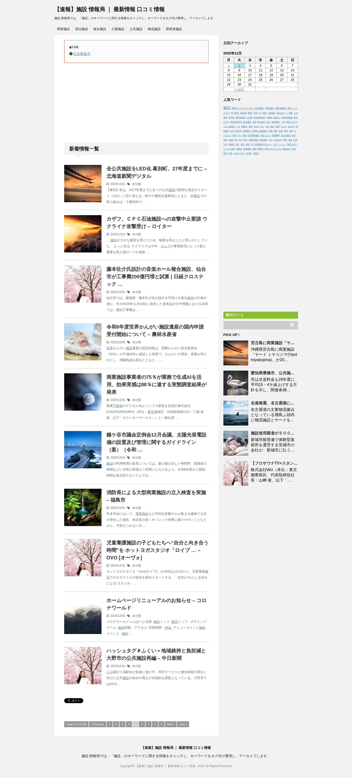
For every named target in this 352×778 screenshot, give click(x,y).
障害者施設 (174, 29)
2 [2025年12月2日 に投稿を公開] (239, 65)
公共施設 (136, 29)
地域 (250, 126)
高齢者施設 (280, 108)
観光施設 (247, 122)
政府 (272, 126)
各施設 (231, 144)
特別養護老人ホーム (263, 144)
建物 (254, 149)
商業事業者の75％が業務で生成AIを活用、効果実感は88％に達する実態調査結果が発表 (156, 384)
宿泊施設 (81, 29)
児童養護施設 (287, 117)
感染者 (243, 113)
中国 (230, 153)
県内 (236, 113)
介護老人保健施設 (259, 131)
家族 (225, 140)
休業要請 (247, 149)
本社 (271, 140)
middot (236, 153)
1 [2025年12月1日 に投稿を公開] (229, 65)
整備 (271, 131)
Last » (183, 724)
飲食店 (226, 131)
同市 (241, 140)
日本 (225, 144)
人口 (109, 672)
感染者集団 (240, 117)
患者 (245, 135)
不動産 (118, 406)
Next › (170, 724)
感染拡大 (281, 113)
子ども (284, 126)
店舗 (294, 149)
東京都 (152, 412)
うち (238, 126)
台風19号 (278, 140)
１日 (275, 144)
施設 (171, 190)
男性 (276, 131)
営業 (234, 135)
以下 (243, 153)
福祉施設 (276, 122)
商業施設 (63, 29)
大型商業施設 (253, 135)
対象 (291, 113)
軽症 (246, 140)
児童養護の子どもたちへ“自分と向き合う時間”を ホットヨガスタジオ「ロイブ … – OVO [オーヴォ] (157, 550)
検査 (248, 144)
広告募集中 (82, 54)
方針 (267, 126)
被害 (286, 131)
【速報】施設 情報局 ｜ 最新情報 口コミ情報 (109, 9)
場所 (243, 144)
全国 (254, 122)
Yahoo (256, 126)
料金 (168, 628)
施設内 (277, 117)
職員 (250, 113)
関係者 (260, 149)
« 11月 (239, 89)
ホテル (226, 122)
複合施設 (99, 29)
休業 (225, 153)
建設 (281, 131)
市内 (255, 113)
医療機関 (276, 135)
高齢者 (244, 126)
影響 (264, 113)
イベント (282, 144)
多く (262, 126)
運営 (290, 140)
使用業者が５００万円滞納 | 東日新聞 (288, 433)
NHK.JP (291, 126)
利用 (278, 126)
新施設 (239, 149)
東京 (296, 117)
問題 (285, 140)
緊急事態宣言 (236, 122)
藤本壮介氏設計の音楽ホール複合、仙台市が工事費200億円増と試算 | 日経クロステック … (156, 276)
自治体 (248, 153)
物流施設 (154, 29)
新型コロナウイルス (242, 108)
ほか (269, 122)
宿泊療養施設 (259, 117)
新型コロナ (266, 135)
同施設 (270, 117)
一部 (283, 122)
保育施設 (247, 131)
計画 (295, 140)
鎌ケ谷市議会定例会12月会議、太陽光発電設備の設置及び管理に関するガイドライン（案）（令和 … (156, 442)
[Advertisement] (136, 103)
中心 (239, 135)
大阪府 (231, 140)
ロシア (165, 246)
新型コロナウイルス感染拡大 (278, 149)
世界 (109, 348)
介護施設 (117, 29)
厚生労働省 (286, 135)
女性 (232, 131)
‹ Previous (97, 724)
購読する (235, 315)
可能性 (256, 153)
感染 (289, 108)
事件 (294, 135)
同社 (237, 144)
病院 (291, 131)
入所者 (249, 117)
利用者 (231, 117)
